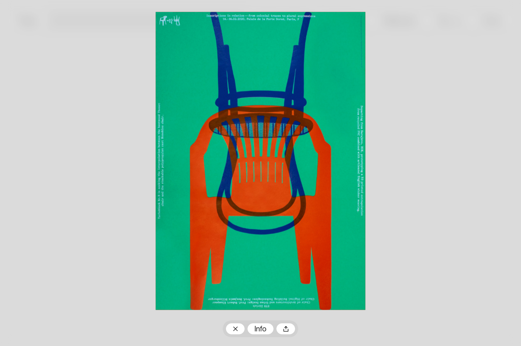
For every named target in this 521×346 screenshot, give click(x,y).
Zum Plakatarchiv (235, 328)
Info (260, 329)
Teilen (285, 328)
